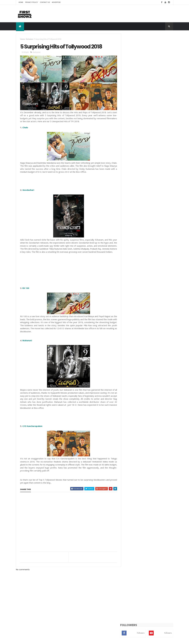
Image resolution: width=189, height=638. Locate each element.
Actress (137, 411)
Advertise (56, 2)
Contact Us (45, 2)
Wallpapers (139, 425)
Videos (128, 425)
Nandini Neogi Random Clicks (149, 343)
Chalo (25, 126)
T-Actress (151, 420)
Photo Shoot (151, 416)
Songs (140, 420)
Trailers (161, 420)
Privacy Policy (31, 2)
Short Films (130, 420)
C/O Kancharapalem (32, 428)
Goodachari (28, 189)
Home (21, 2)
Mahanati (27, 342)
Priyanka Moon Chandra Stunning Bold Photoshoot (154, 369)
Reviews (163, 416)
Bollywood (147, 411)
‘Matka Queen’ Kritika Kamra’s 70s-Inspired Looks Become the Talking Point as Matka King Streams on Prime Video (153, 358)
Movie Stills (130, 416)
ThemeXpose (31, 634)
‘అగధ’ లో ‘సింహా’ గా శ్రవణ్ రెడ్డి (146, 389)
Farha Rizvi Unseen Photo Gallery (151, 378)
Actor (128, 411)
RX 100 (25, 290)
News (140, 416)
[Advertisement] (124, 13)
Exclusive (29, 39)
